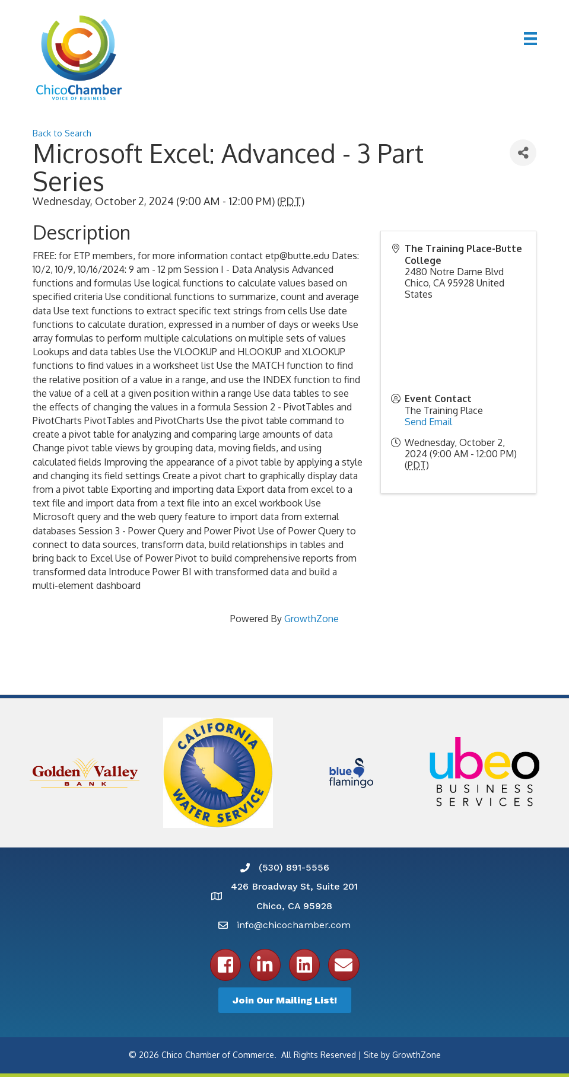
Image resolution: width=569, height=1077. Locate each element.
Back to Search (62, 133)
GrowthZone (311, 618)
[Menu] (530, 38)
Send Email (428, 422)
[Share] (523, 152)
